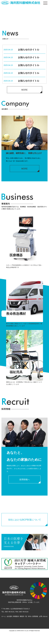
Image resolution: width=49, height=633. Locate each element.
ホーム (3, 617)
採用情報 (35, 617)
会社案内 (9, 617)
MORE (24, 90)
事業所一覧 (23, 617)
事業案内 (16, 617)
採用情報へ (24, 480)
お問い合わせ (43, 617)
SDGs (30, 617)
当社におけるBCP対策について (24, 520)
